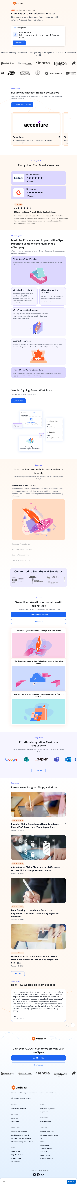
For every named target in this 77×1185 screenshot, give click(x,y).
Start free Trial (38, 1058)
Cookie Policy (16, 1161)
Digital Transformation (19, 1132)
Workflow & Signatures (47, 1108)
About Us (14, 1118)
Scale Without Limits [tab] (20, 555)
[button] (73, 1025)
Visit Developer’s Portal (38, 614)
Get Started (18, 401)
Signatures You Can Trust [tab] (22, 549)
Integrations (44, 1112)
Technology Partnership (19, 1108)
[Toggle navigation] (3, 1182)
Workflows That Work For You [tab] (24, 485)
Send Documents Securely (20, 1135)
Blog (41, 1138)
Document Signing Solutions (21, 1138)
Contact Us (38, 621)
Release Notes (44, 1145)
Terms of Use (15, 1151)
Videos (42, 1142)
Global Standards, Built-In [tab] (22, 560)
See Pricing (19, 43)
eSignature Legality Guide (49, 1135)
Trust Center (44, 1152)
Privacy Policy (16, 1158)
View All (38, 770)
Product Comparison (47, 1158)
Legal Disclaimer (17, 1155)
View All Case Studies (22, 105)
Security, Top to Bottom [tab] (22, 544)
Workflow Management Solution (22, 1142)
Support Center (45, 1155)
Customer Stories (46, 1148)
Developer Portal (45, 1121)
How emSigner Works (47, 1132)
